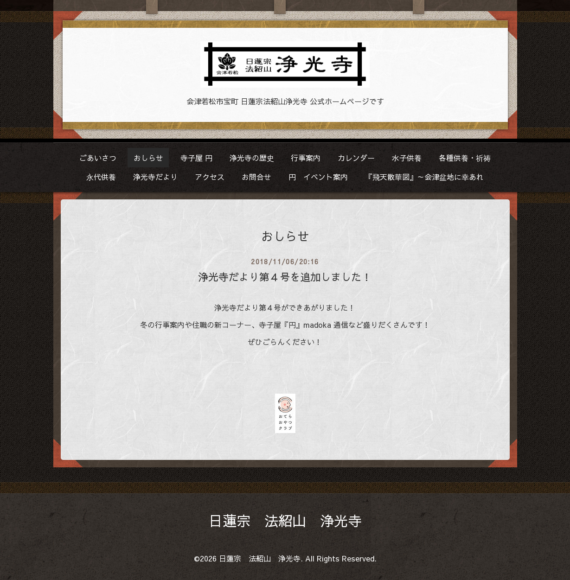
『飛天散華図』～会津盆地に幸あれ (424, 177)
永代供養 (101, 177)
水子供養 (407, 158)
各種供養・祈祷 (465, 158)
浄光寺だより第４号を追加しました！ (284, 277)
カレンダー (356, 158)
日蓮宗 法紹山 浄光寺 (285, 520)
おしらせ (148, 158)
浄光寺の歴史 (252, 158)
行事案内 (305, 158)
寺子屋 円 (196, 158)
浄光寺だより (155, 177)
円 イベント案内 (318, 177)
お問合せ (256, 177)
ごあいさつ (97, 158)
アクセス (209, 177)
